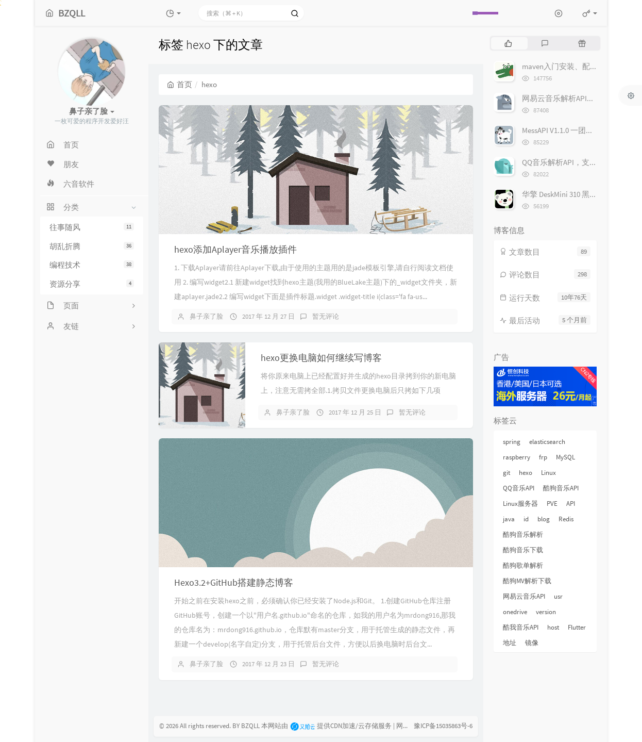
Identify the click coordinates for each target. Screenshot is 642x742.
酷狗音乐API (561, 488)
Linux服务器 (520, 503)
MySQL (565, 457)
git (506, 472)
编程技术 (91, 265)
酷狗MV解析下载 (527, 580)
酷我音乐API (520, 627)
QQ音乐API (518, 488)
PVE (552, 503)
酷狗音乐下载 (523, 550)
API (570, 503)
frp (543, 457)
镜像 (531, 642)
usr (558, 596)
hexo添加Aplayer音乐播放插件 (235, 249)
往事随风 (91, 227)
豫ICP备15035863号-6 (443, 725)
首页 (179, 84)
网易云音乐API (524, 596)
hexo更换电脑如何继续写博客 (321, 358)
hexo (525, 472)
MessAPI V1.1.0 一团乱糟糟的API (575, 130)
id (526, 519)
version (546, 611)
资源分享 (91, 284)
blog (543, 519)
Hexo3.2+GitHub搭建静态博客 (233, 582)
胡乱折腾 (91, 246)
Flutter (577, 627)
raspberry (516, 457)
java (509, 519)
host (553, 627)
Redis (566, 519)
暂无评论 (325, 316)
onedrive (515, 611)
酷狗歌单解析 (523, 565)
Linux (548, 472)
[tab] (508, 43)
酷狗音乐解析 (523, 534)
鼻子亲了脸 (206, 316)
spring (511, 441)
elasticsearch (547, 441)
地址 (509, 642)
